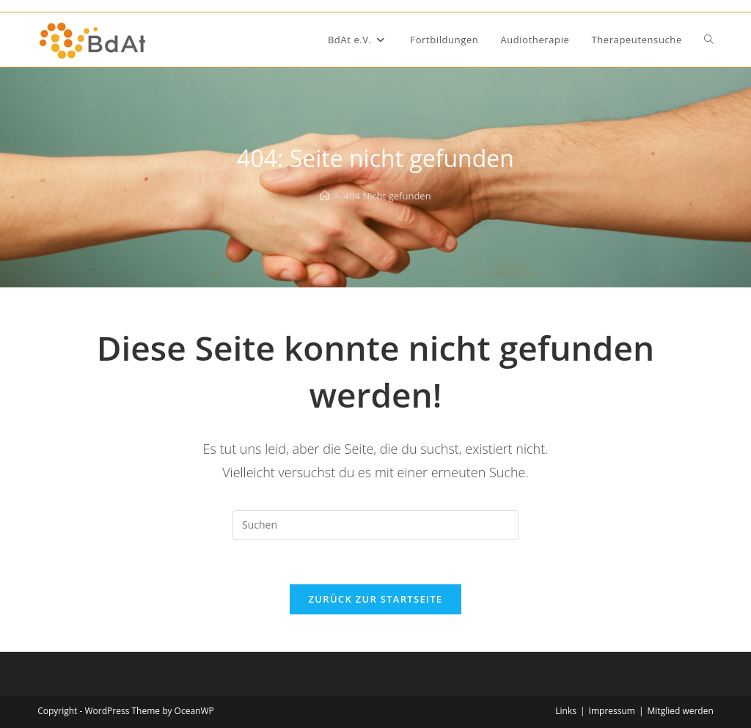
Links (565, 711)
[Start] (324, 195)
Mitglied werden (681, 711)
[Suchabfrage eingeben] (375, 525)
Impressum (612, 711)
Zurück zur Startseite (376, 599)
